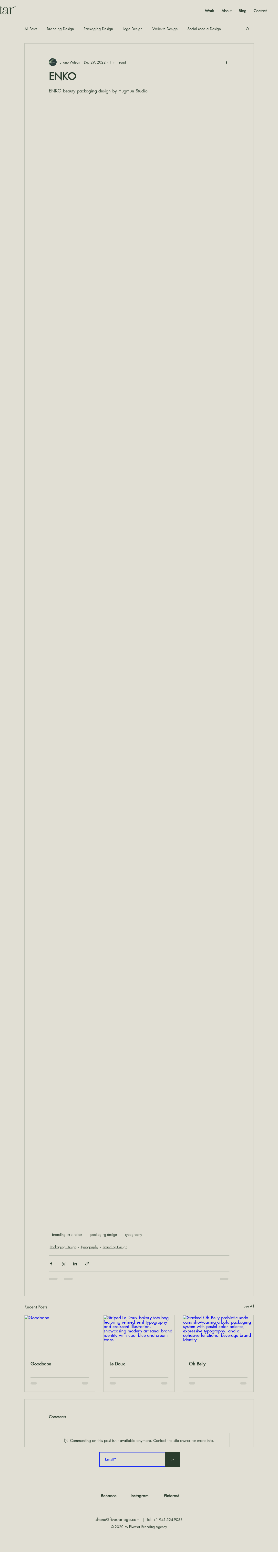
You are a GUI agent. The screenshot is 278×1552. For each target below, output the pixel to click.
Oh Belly (197, 1364)
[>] (172, 1459)
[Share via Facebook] (51, 1263)
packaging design (103, 1234)
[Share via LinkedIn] (75, 1263)
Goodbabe (41, 1364)
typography (133, 1234)
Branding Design (60, 28)
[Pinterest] (171, 1496)
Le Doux (117, 1364)
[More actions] (226, 62)
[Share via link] (87, 1263)
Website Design (165, 28)
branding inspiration (67, 1234)
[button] (247, 29)
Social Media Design (204, 28)
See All (249, 1306)
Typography (89, 1247)
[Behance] (109, 1496)
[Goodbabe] (60, 1335)
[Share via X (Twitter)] (63, 1263)
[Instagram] (139, 1496)
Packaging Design (98, 28)
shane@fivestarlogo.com (117, 1519)
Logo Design (133, 28)
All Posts (30, 28)
